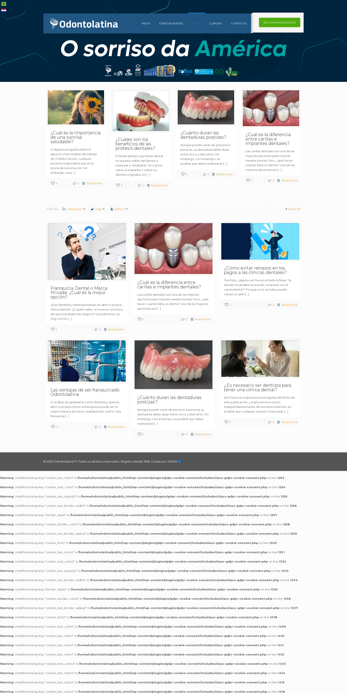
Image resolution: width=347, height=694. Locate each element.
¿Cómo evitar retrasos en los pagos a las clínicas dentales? (255, 270)
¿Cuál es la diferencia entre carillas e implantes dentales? (268, 139)
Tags (98, 209)
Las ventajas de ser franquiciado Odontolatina (85, 392)
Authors (119, 209)
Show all (292, 209)
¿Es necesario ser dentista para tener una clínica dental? (257, 387)
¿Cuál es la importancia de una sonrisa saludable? (75, 137)
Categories (74, 209)
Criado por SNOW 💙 (165, 461)
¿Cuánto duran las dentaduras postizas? (203, 135)
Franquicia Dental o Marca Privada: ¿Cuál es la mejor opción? (78, 292)
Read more (94, 183)
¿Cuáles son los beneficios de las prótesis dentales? (135, 144)
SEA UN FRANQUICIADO (279, 22)
